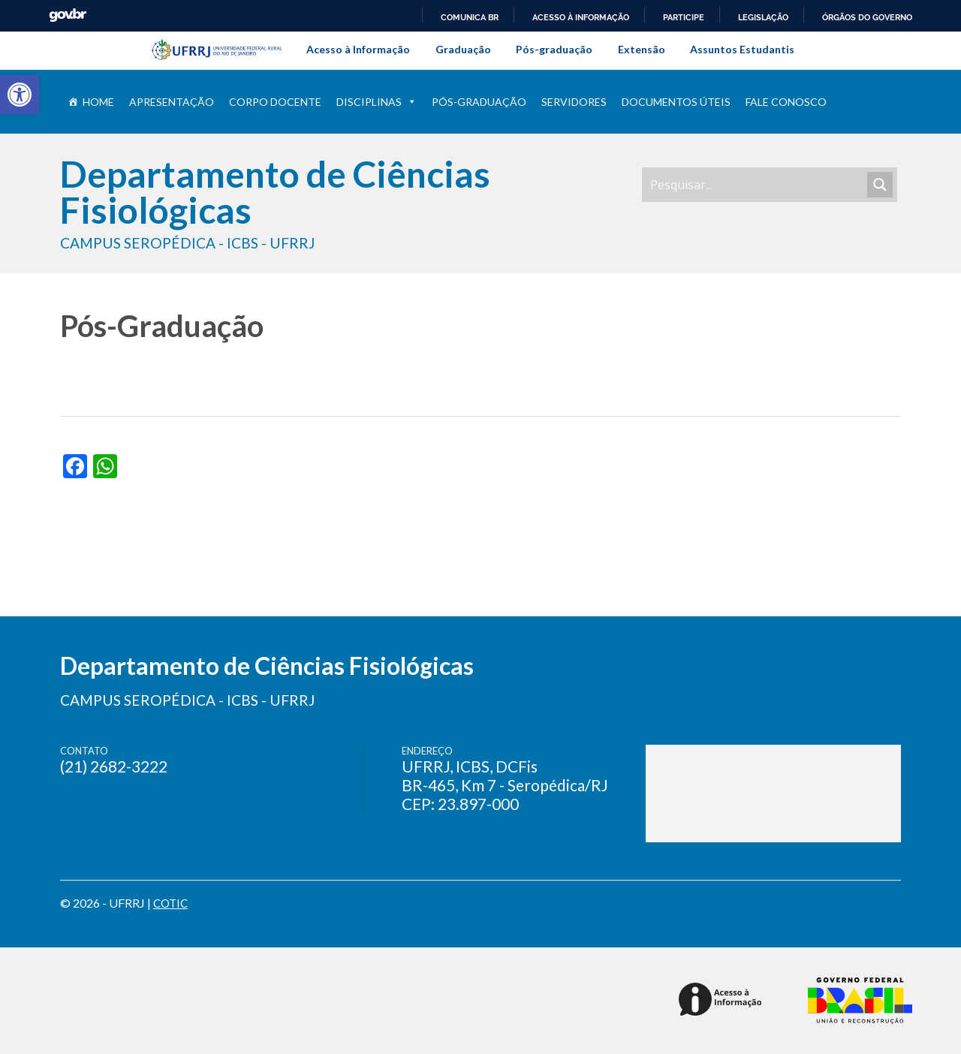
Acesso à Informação (358, 49)
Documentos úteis (676, 101)
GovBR (67, 15)
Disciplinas (376, 102)
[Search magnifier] (880, 184)
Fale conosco (786, 101)
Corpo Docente (275, 101)
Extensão (641, 49)
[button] (19, 94)
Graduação (463, 49)
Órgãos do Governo (867, 17)
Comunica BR (470, 17)
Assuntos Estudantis (742, 49)
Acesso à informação (580, 17)
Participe (683, 17)
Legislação (763, 17)
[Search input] (756, 184)
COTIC (172, 903)
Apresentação (171, 101)
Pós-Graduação (479, 101)
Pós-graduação (554, 49)
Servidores (574, 101)
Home (98, 101)
